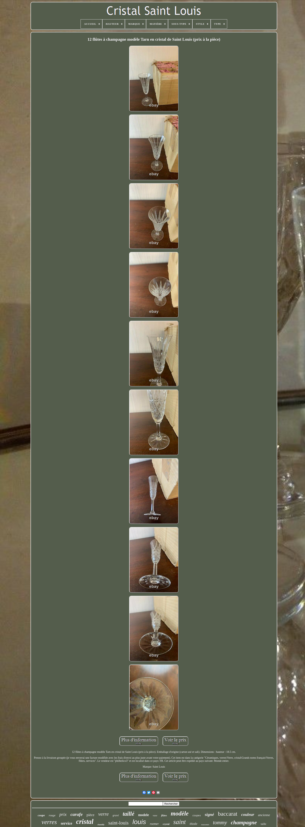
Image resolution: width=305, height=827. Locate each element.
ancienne (264, 815)
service (66, 823)
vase (155, 815)
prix (63, 814)
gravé (116, 815)
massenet (205, 824)
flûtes (164, 815)
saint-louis (118, 822)
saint (179, 821)
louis (139, 821)
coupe (41, 815)
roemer (154, 823)
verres (49, 821)
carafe (76, 814)
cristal (84, 821)
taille (263, 824)
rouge (52, 815)
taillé (128, 814)
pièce (90, 815)
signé (209, 814)
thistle (193, 823)
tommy (220, 822)
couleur (247, 814)
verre (103, 814)
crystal (166, 824)
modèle (179, 813)
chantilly (100, 824)
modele (143, 815)
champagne (244, 822)
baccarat (227, 813)
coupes (196, 815)
